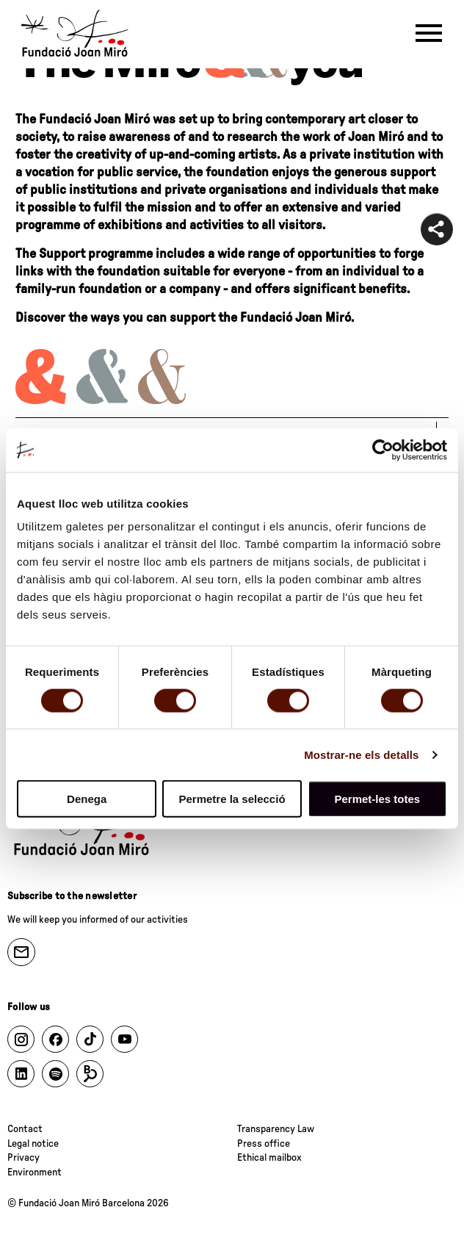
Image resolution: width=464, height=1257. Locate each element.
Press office (263, 1144)
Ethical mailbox (269, 1158)
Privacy (23, 1158)
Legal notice (33, 1144)
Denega (86, 799)
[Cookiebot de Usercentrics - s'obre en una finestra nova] (383, 450)
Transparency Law (275, 1129)
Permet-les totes (377, 799)
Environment (34, 1172)
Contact (25, 1129)
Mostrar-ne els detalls (361, 754)
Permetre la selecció (231, 799)
